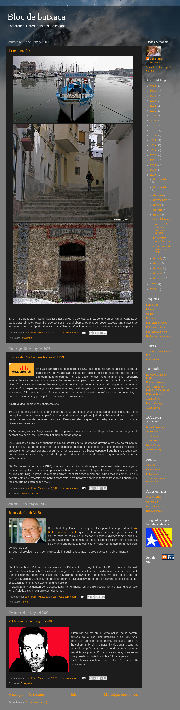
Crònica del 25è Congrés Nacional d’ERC (37, 357)
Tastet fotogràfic (20, 50)
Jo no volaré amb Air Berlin (27, 513)
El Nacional (152, 474)
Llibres (150, 309)
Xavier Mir (152, 440)
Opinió (24, 602)
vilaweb (150, 465)
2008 (153, 174)
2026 (153, 86)
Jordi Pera (152, 436)
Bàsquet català (154, 510)
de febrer (158, 273)
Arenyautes (152, 431)
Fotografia (26, 337)
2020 (153, 115)
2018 (153, 125)
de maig (158, 258)
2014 (153, 145)
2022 (153, 105)
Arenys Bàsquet (155, 449)
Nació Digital (153, 469)
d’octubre (158, 195)
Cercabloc (152, 501)
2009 (153, 170)
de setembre (160, 199)
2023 (153, 100)
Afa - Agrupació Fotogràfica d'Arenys (157, 388)
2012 (153, 155)
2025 (153, 91)
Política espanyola (156, 331)
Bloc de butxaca (36, 17)
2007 (153, 284)
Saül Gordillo (153, 497)
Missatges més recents (26, 695)
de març (158, 268)
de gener (158, 278)
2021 (153, 110)
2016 (153, 135)
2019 (153, 120)
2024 (153, 95)
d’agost (157, 205)
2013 (153, 150)
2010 (153, 165)
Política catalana (30, 493)
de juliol (158, 209)
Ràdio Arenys (153, 445)
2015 (153, 140)
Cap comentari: (70, 332)
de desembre (160, 179)
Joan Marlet (153, 398)
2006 (153, 289)
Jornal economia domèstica (155, 480)
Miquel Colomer (155, 427)
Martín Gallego (154, 403)
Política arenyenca (156, 322)
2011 (153, 160)
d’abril (157, 263)
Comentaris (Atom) (36, 702)
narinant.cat (153, 506)
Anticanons (152, 359)
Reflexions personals (158, 336)
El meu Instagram (156, 382)
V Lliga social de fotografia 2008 (31, 621)
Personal (151, 318)
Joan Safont (153, 407)
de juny (157, 214)
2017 (153, 130)
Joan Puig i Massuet (157, 61)
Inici (74, 695)
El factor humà (154, 394)
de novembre (160, 187)
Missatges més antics (121, 695)
